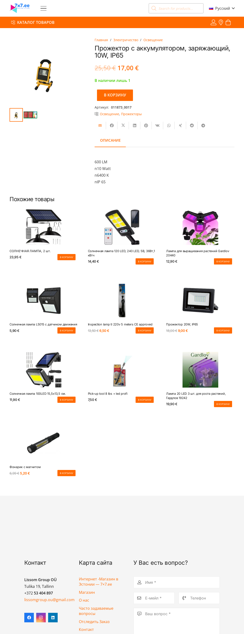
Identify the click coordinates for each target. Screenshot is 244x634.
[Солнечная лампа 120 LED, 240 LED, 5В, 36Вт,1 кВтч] (122, 227)
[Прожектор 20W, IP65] (200, 301)
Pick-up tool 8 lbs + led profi (107, 393)
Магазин (87, 592)
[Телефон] (199, 598)
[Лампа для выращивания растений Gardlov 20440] (200, 227)
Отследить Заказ (94, 621)
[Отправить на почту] (100, 125)
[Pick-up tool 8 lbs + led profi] (122, 370)
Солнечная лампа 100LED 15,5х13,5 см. (38, 393)
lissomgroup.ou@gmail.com (49, 599)
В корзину (115, 95)
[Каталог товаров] (33, 22)
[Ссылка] (213, 22)
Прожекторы (131, 114)
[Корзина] (228, 22)
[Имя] (176, 582)
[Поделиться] (111, 125)
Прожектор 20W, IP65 (182, 324)
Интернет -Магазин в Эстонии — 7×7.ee (98, 581)
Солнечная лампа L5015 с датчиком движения (43, 324)
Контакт (86, 629)
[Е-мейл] (154, 598)
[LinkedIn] (53, 617)
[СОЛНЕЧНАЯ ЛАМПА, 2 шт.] (43, 227)
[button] (43, 8)
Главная (101, 40)
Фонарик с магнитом (25, 467)
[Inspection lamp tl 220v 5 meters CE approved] (122, 301)
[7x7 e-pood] (20, 8)
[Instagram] (41, 617)
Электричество (125, 40)
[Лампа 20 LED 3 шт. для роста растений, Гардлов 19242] (200, 370)
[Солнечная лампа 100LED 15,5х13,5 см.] (43, 370)
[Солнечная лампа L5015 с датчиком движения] (43, 301)
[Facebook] (29, 617)
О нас (84, 600)
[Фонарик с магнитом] (43, 443)
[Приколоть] (146, 125)
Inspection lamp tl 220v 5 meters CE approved (120, 324)
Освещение (153, 40)
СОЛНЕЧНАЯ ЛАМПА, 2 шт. (30, 251)
